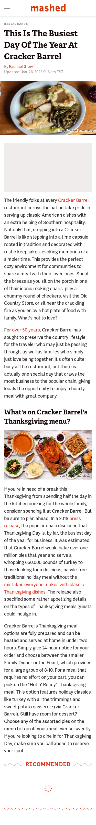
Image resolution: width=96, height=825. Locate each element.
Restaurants (16, 23)
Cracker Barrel (73, 200)
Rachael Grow (21, 66)
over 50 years (26, 330)
